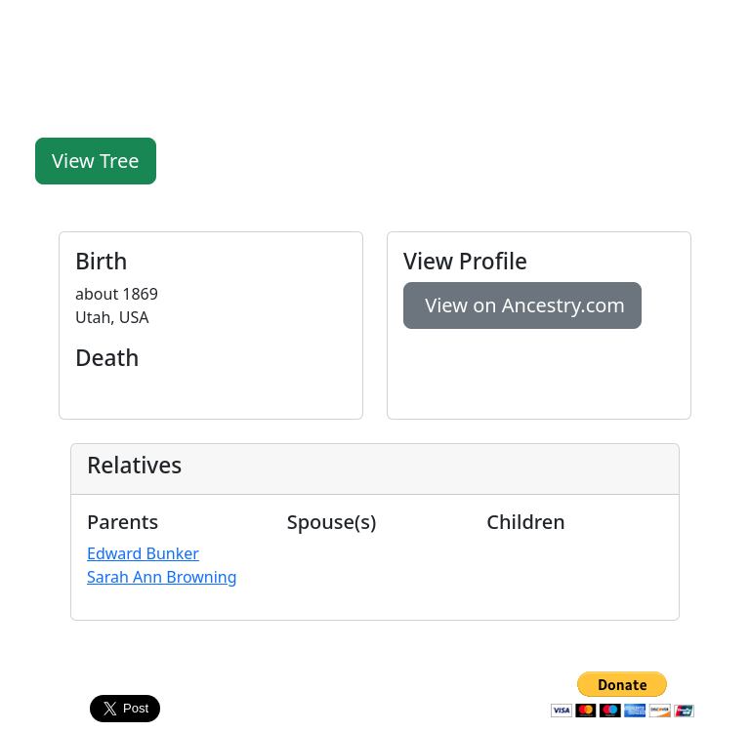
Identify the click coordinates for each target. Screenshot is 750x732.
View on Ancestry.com (522, 305)
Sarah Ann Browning (162, 577)
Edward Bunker (143, 553)
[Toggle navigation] (711, 27)
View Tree (96, 160)
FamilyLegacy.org (91, 27)
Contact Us (374, 683)
